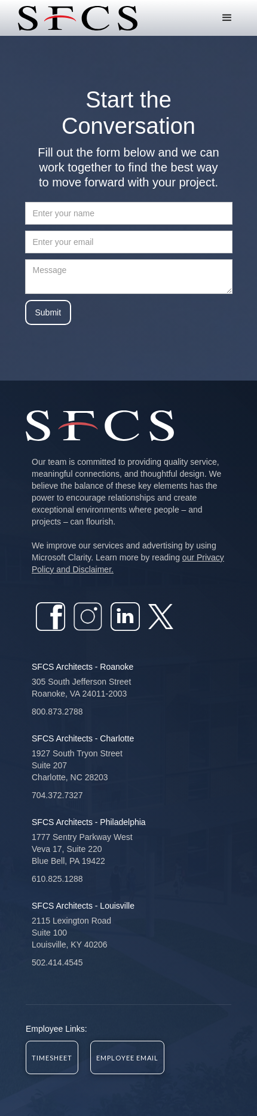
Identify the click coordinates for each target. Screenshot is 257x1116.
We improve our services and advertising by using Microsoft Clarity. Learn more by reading (128, 557)
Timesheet (52, 1058)
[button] (227, 18)
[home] (74, 18)
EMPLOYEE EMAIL (127, 1058)
